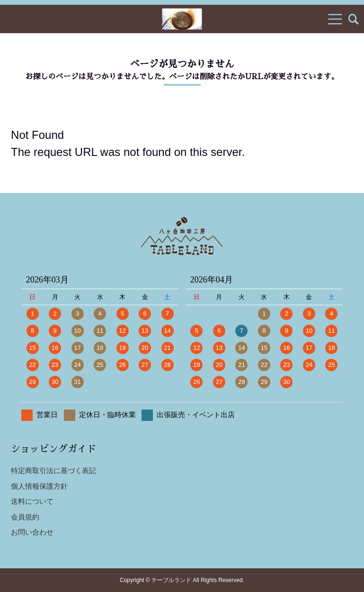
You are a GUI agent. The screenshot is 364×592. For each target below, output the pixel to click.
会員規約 (25, 517)
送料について (32, 501)
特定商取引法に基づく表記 (53, 470)
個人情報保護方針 (39, 486)
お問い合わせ (32, 532)
